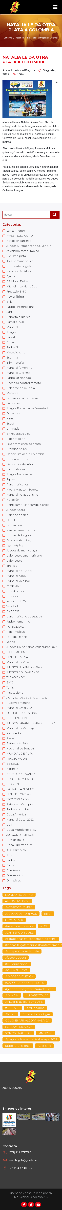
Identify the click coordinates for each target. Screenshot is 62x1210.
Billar (10, 301)
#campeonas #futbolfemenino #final (31, 938)
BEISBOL (12, 763)
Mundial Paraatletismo (22, 494)
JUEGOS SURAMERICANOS (24, 667)
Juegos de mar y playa (21, 550)
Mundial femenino (19, 367)
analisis (11, 565)
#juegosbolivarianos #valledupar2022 (31, 1039)
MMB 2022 (45, 1033)
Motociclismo (15, 352)
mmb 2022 (13, 586)
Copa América (16, 814)
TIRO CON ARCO (17, 799)
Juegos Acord (15, 509)
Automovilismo (16, 875)
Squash (11, 479)
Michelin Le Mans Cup (21, 286)
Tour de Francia (17, 636)
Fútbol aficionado (18, 377)
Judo (9, 855)
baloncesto (14, 560)
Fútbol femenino (18, 621)
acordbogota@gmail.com (23, 1160)
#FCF (44, 926)
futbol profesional (17, 1045)
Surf (9, 311)
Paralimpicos (15, 631)
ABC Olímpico (16, 850)
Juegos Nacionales (19, 474)
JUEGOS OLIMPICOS (20, 834)
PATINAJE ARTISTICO (20, 789)
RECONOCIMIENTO (19, 779)
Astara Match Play (18, 540)
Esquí (10, 423)
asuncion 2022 (16, 601)
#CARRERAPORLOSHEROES (24, 982)
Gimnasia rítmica (18, 459)
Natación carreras (18, 240)
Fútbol (11, 860)
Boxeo (10, 342)
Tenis (10, 687)
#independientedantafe (22, 951)
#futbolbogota (15, 957)
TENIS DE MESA (17, 657)
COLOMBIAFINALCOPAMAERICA (27, 1020)
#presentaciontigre (36, 1014)
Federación (14, 525)
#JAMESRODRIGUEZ (19, 932)
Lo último (8, 38)
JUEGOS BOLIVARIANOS (23, 672)
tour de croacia (16, 591)
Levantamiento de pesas (23, 443)
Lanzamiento (15, 230)
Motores (12, 393)
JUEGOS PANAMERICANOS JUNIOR (30, 723)
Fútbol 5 (12, 347)
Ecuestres (13, 413)
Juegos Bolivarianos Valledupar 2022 (31, 647)
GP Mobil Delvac (17, 281)
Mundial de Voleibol (20, 662)
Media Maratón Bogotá (22, 489)
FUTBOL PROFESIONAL (22, 713)
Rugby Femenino (18, 702)
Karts (10, 418)
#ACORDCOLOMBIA (19, 907)
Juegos (11, 332)
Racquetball (14, 733)
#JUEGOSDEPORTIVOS (21, 913)
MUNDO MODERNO (19, 894)
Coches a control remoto (23, 383)
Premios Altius (16, 449)
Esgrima (12, 357)
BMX (9, 682)
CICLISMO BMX (16, 652)
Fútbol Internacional (20, 306)
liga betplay (14, 545)
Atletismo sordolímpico (22, 251)
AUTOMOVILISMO (17, 901)
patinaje (12, 768)
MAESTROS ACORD (19, 235)
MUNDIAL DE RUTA (19, 753)
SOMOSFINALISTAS (18, 1033)
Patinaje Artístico (18, 743)
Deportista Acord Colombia (25, 454)
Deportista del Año (19, 464)
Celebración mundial (21, 388)
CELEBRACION (16, 718)
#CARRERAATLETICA (19, 976)
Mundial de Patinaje (20, 728)
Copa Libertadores (19, 845)
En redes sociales (18, 433)
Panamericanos (17, 484)
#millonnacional (16, 964)
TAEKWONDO (15, 677)
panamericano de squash (24, 616)
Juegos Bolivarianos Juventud (27, 408)
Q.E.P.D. (11, 520)
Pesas (10, 738)
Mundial (12, 327)
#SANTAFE (12, 1008)
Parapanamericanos (20, 530)
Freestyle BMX (16, 291)
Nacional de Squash (20, 748)
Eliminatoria (15, 362)
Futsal (10, 337)
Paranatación (15, 438)
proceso (12, 596)
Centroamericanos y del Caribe (27, 504)
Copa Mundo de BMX (21, 829)
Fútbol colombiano (19, 809)
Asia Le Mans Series (19, 261)
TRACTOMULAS (16, 758)
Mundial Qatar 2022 (20, 819)
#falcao (10, 1014)
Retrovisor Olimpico (20, 804)
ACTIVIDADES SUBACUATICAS (26, 697)
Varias (10, 641)
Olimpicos (13, 880)
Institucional (15, 692)
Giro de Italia (15, 839)
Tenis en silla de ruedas (22, 398)
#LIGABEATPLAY (37, 995)
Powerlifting (15, 296)
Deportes (13, 403)
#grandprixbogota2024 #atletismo (29, 989)
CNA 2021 (12, 784)
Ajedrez (11, 276)
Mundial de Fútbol (19, 570)
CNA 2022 (12, 611)
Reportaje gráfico (18, 317)
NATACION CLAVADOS (21, 773)
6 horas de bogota (19, 535)
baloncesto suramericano (24, 555)
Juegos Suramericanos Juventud (28, 245)
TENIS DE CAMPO (18, 794)
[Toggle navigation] (55, 7)
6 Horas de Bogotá (19, 266)
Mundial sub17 (16, 575)
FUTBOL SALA (15, 626)
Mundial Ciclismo (18, 372)
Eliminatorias (15, 469)
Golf (9, 824)
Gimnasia (13, 428)
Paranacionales (17, 515)
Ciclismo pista (16, 256)
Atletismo (13, 870)
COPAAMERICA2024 (18, 1027)
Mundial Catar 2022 (19, 707)
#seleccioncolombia (19, 926)
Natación (12, 499)
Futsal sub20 (15, 322)
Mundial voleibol (18, 581)
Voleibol (12, 606)
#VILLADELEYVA (16, 970)
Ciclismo (12, 865)
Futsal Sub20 (14, 920)
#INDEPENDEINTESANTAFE (24, 1001)
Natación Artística (18, 271)
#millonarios (35, 1008)
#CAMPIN (11, 995)
